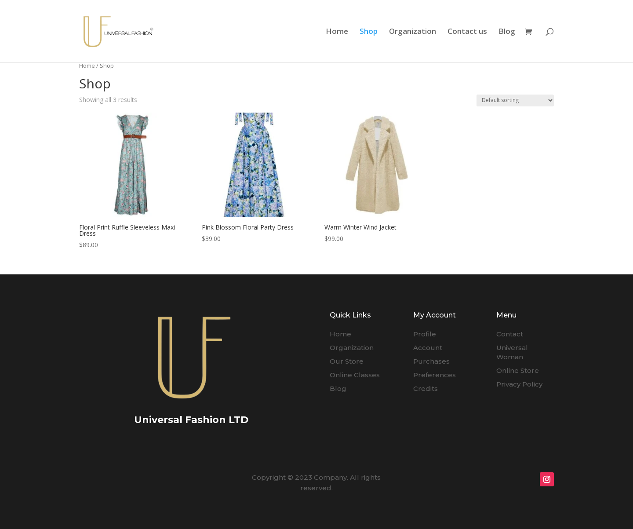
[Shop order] (515, 100)
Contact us (467, 32)
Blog (506, 32)
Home (337, 32)
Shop (369, 32)
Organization (412, 32)
